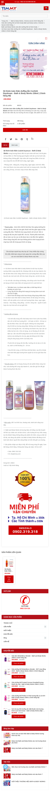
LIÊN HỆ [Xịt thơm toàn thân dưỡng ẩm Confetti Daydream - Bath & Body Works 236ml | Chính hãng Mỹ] (6, 641)
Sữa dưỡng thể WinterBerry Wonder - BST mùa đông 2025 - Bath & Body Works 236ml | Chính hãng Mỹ (29, 670)
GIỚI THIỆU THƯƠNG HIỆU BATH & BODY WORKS (28, 781)
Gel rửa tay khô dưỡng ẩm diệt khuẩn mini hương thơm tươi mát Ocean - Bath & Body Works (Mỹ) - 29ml (27, 710)
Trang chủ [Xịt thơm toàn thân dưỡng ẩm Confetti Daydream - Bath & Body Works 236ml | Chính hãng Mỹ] (5, 21)
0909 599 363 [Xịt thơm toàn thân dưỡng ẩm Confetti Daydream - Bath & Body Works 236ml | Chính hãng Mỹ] (31, 1)
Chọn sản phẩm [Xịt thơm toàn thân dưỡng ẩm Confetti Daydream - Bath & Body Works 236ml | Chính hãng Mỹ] (9, 579)
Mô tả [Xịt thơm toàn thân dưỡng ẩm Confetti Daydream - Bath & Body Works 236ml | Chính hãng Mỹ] (5, 145)
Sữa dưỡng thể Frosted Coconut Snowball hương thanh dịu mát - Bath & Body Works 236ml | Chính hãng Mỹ (28, 683)
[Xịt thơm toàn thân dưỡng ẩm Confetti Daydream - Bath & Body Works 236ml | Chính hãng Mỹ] (6, 139)
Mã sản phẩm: (7, 105)
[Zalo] (32, 139)
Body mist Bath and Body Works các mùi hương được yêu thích (29, 742)
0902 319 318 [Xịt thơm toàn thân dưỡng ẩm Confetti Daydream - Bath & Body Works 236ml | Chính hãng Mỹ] (24, 1)
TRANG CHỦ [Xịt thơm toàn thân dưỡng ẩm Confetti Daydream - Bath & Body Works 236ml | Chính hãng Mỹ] (8, 623)
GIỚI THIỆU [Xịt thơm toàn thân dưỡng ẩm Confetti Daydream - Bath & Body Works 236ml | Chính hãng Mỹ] (7, 630)
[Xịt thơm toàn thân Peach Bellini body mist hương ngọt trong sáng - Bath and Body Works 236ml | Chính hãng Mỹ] (9, 570)
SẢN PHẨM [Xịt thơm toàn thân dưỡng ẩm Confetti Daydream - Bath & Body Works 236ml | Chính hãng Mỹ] (7, 626)
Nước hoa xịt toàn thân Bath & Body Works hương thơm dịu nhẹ (28, 734)
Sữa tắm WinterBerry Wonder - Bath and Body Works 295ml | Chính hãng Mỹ (29, 656)
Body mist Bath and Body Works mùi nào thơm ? (27, 748)
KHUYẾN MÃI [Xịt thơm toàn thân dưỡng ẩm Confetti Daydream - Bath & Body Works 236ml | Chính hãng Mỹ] (8, 634)
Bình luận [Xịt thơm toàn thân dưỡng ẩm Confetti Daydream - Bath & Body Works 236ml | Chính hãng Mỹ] (15, 145)
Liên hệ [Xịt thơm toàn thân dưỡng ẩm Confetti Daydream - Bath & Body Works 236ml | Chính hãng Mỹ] (25, 130)
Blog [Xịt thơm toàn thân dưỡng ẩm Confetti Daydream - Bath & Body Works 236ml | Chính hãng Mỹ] (5, 638)
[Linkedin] (16, 139)
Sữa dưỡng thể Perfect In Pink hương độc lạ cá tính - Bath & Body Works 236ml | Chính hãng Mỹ (29, 696)
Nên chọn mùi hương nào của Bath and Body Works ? (29, 767)
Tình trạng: (6, 121)
